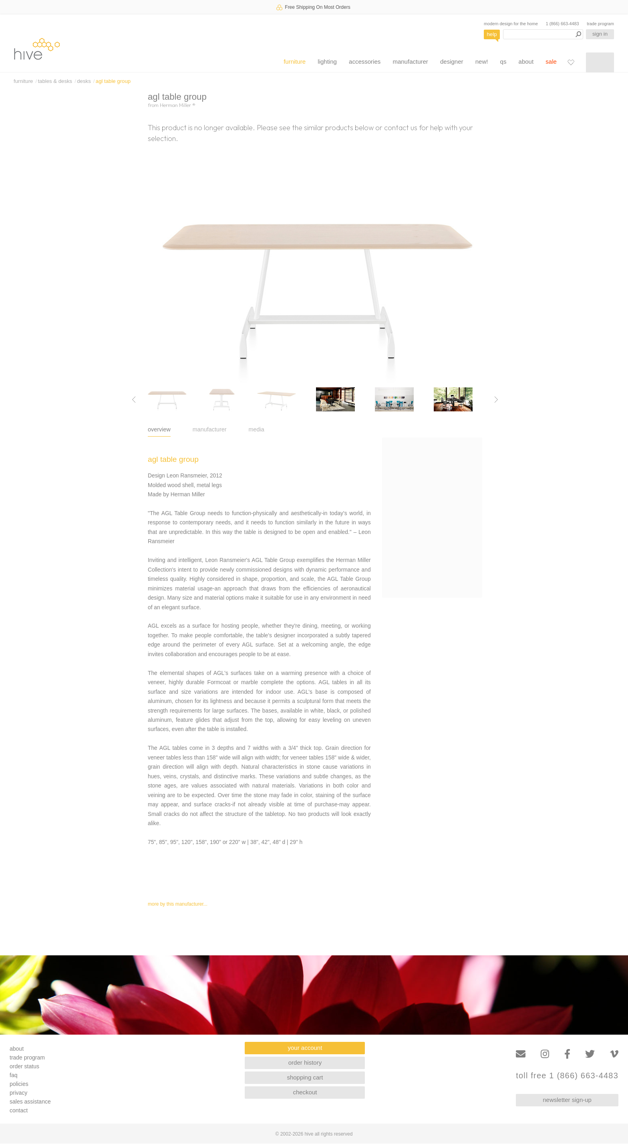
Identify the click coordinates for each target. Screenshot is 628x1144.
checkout (305, 1092)
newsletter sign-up (567, 1099)
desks (84, 81)
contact (19, 1110)
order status (24, 1066)
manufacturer (410, 61)
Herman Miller (177, 105)
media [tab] (256, 429)
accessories (364, 61)
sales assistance (30, 1101)
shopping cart (305, 1077)
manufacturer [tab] (210, 429)
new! (481, 61)
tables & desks (55, 81)
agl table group (113, 81)
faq (13, 1075)
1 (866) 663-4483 (562, 23)
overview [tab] (159, 429)
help (492, 34)
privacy (18, 1093)
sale (551, 61)
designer (451, 61)
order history (305, 1062)
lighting (327, 61)
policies (19, 1084)
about (526, 61)
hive (37, 49)
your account (305, 1047)
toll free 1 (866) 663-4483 (567, 1075)
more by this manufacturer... (177, 904)
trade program (600, 23)
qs (503, 61)
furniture (295, 61)
